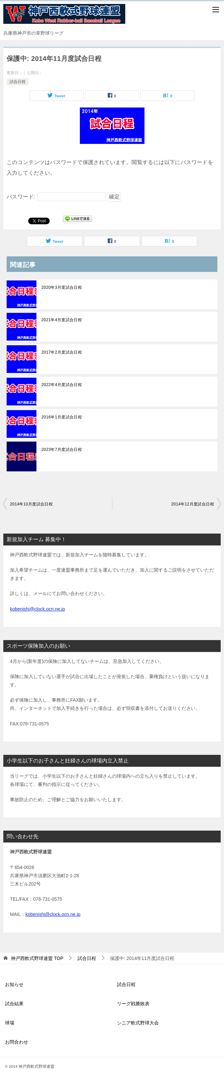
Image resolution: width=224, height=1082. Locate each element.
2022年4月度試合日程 (61, 384)
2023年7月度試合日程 (61, 449)
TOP (37, 958)
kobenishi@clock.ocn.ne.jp (37, 609)
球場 (9, 1022)
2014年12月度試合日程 (192, 504)
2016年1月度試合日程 (61, 417)
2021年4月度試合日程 (61, 320)
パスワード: (56, 196)
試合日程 (18, 81)
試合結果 (14, 1003)
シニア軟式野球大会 (138, 1022)
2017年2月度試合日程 (61, 352)
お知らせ (14, 984)
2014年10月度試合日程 (31, 504)
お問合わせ (16, 1042)
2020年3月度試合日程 (61, 287)
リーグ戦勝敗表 (133, 1003)
